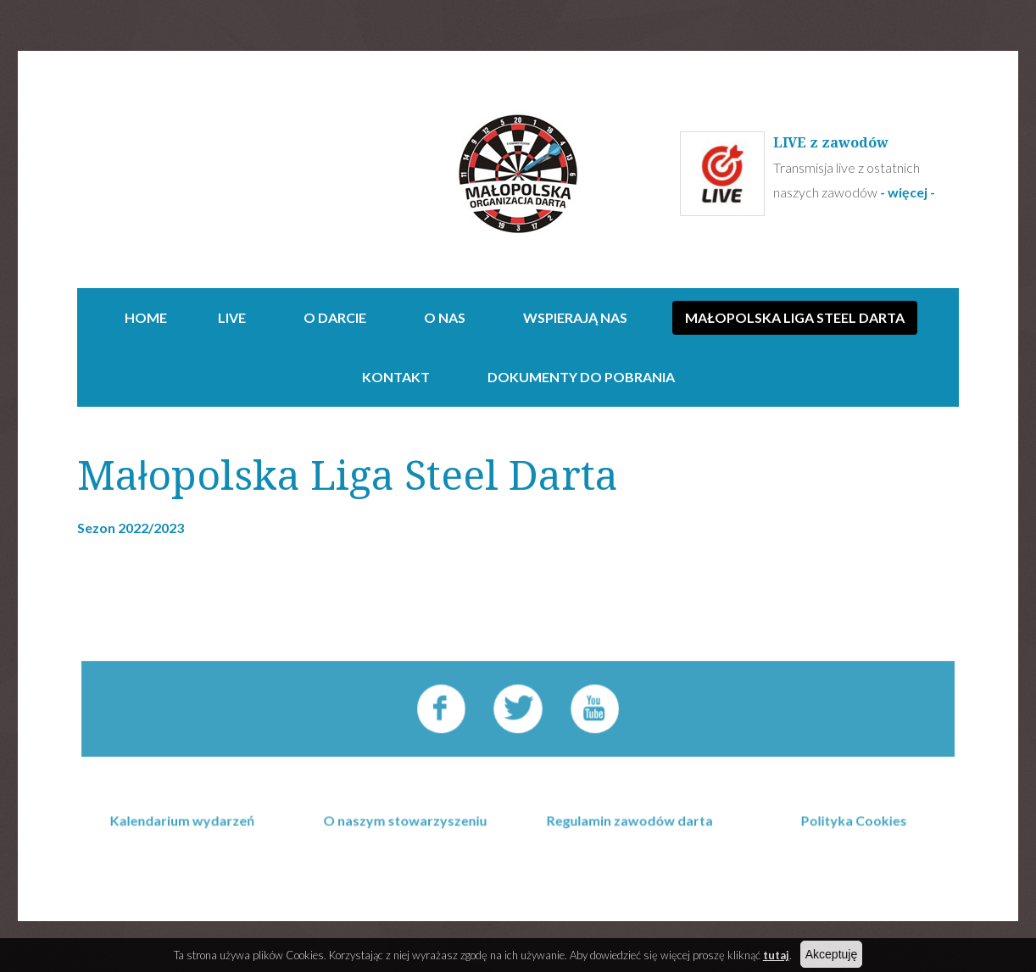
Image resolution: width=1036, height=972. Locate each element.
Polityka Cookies (849, 842)
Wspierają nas (575, 317)
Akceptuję (831, 954)
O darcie (335, 317)
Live (232, 317)
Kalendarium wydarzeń (186, 842)
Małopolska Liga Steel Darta (795, 317)
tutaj (776, 955)
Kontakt (396, 377)
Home (146, 317)
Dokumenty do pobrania (581, 377)
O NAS (444, 317)
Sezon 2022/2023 (130, 527)
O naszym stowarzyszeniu (408, 842)
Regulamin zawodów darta (629, 842)
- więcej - (909, 192)
